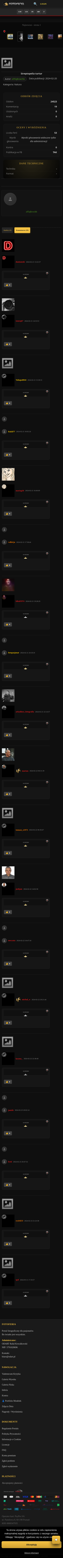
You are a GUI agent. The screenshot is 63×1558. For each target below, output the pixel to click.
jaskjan (19, 889)
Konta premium (9, 1455)
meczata (11, 940)
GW (20, 12)
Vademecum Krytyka (11, 1374)
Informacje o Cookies (11, 1439)
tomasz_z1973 (22, 830)
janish (11, 1110)
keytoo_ (19, 1058)
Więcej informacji (31, 1553)
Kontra (5, 1395)
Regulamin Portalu (10, 1428)
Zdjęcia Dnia (7, 1406)
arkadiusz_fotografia (25, 711)
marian (25, 771)
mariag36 (20, 490)
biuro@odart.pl (8, 1356)
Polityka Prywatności (11, 1434)
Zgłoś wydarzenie (10, 1466)
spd (17, 1280)
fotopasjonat (13, 652)
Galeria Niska (8, 1385)
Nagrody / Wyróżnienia (12, 1412)
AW (38, 12)
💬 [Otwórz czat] (56, 1540)
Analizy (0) (7, 230)
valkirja (11, 542)
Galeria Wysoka (9, 1379)
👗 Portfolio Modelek (11, 1401)
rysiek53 (19, 1220)
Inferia (5, 1390)
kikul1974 (20, 601)
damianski (20, 262)
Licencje (5, 1445)
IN (32, 12)
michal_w (26, 999)
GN (26, 12)
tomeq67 (19, 321)
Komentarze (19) (22, 230)
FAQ (4, 1450)
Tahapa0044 (21, 380)
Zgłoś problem (8, 1461)
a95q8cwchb (18, 78)
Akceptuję (31, 1544)
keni (10, 1161)
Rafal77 (11, 431)
